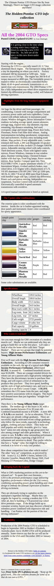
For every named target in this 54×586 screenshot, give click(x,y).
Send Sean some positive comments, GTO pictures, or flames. (27, 555)
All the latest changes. (43, 553)
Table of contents (39, 551)
